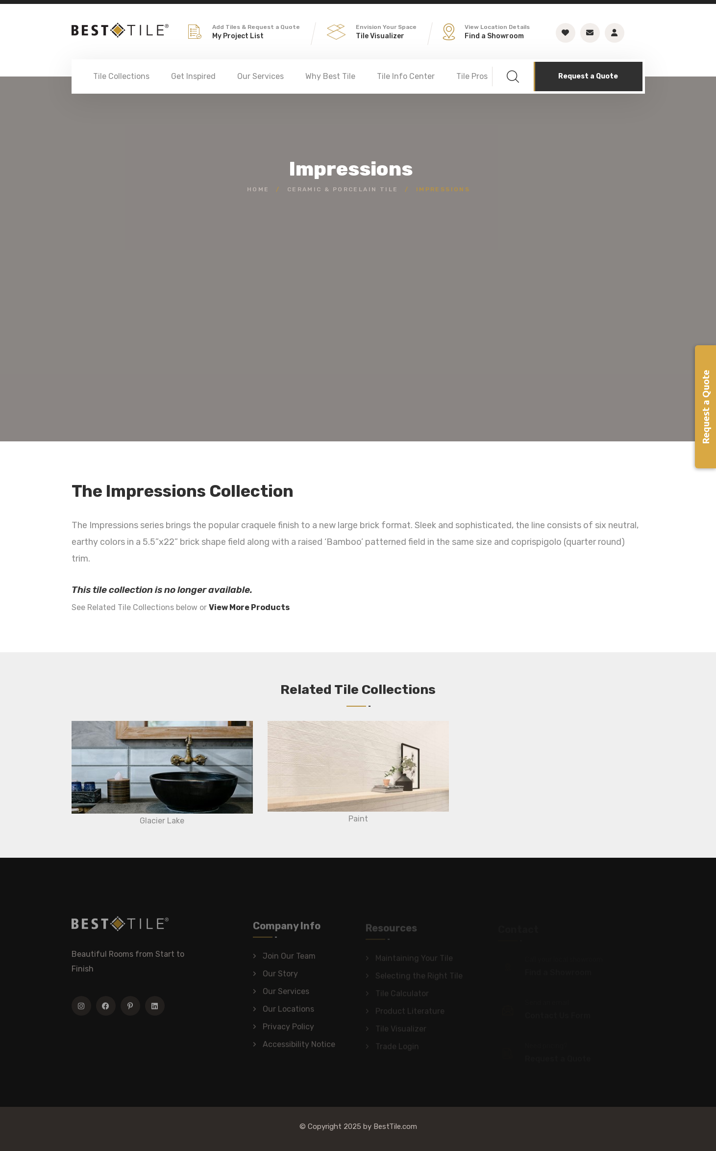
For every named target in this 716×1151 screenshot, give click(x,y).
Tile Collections (121, 76)
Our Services (260, 76)
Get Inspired (193, 76)
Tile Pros (472, 76)
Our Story (280, 977)
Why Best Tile (330, 76)
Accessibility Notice (299, 1047)
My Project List (238, 36)
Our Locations (288, 1012)
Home (258, 189)
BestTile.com (395, 1126)
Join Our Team (289, 959)
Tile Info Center (406, 76)
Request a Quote (588, 76)
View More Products (249, 607)
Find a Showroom (494, 36)
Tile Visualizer (380, 36)
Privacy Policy (288, 1030)
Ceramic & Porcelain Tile (342, 189)
